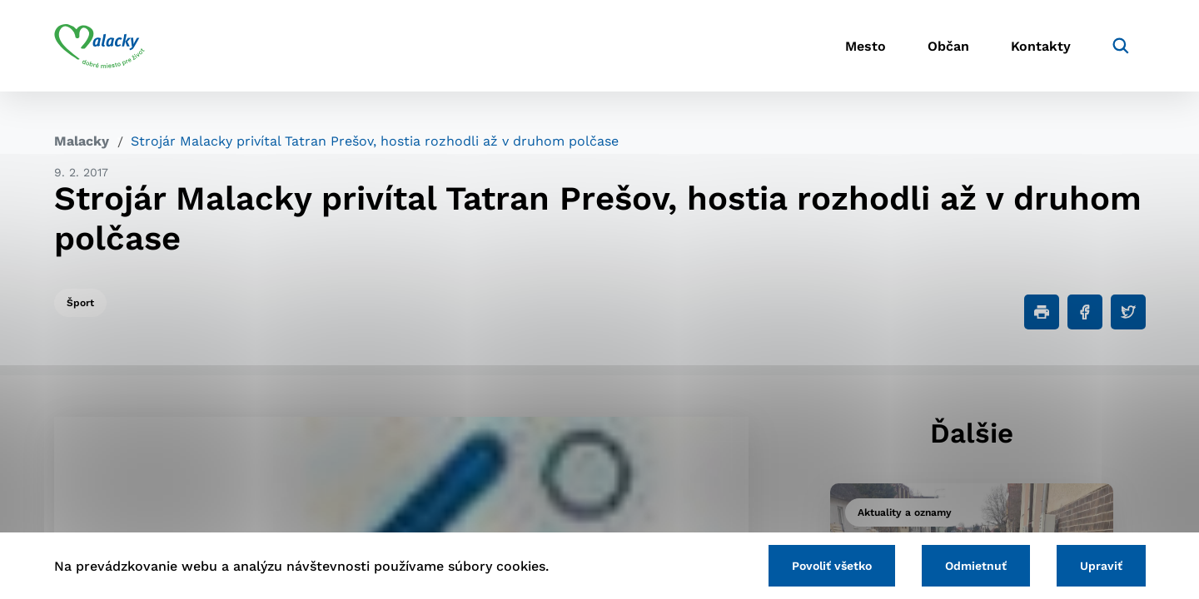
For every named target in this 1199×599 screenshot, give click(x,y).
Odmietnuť (976, 565)
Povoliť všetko (832, 565)
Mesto (865, 46)
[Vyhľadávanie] (1120, 45)
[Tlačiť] (1041, 312)
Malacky (81, 141)
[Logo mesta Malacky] (99, 45)
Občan (948, 46)
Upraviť (1101, 565)
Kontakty (1041, 46)
